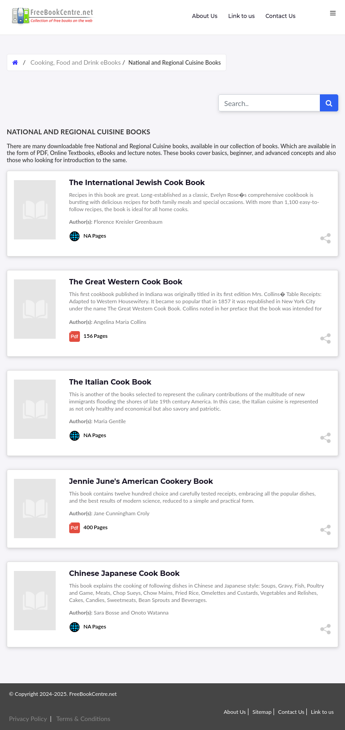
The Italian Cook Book (110, 382)
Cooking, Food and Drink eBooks (76, 62)
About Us (204, 16)
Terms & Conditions (83, 718)
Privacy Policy (28, 718)
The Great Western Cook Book (125, 282)
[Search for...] (269, 102)
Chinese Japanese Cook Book (124, 573)
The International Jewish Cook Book (137, 182)
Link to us (241, 16)
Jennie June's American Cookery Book (141, 481)
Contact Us (280, 16)
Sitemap (262, 711)
